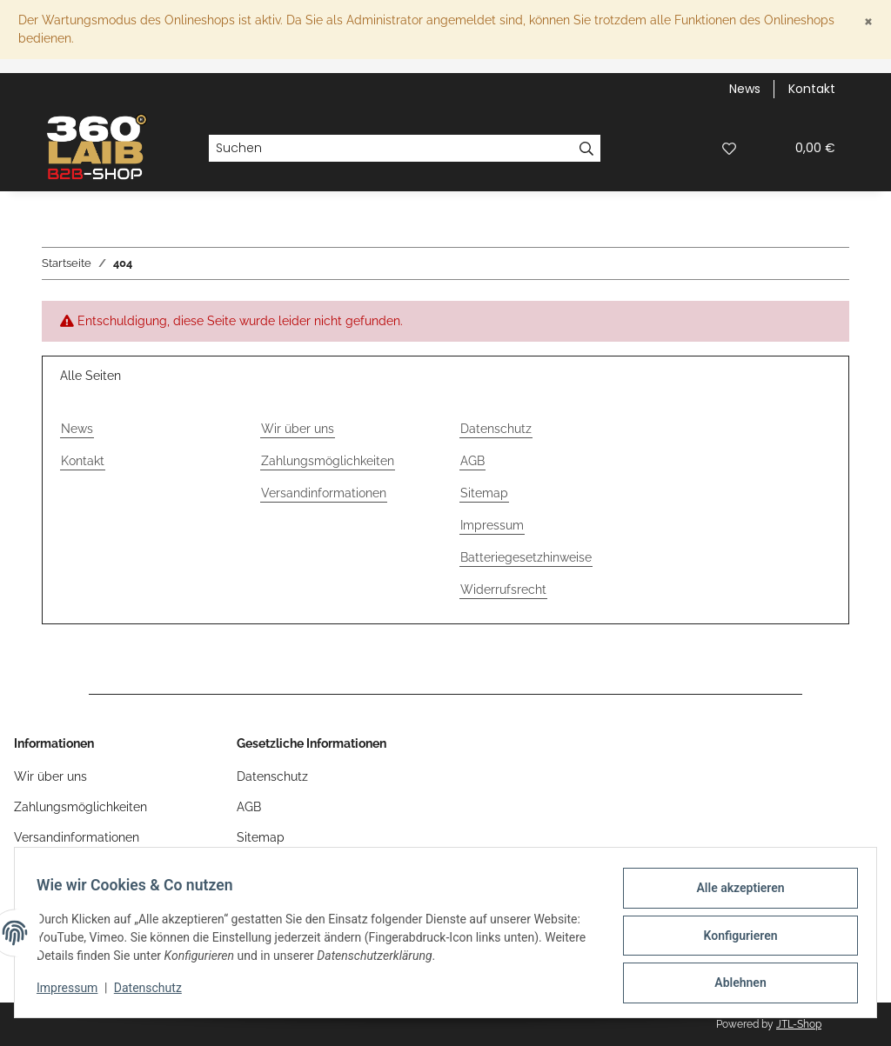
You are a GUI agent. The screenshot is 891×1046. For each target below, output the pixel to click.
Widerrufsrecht (503, 589)
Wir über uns (297, 429)
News (744, 88)
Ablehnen (734, 984)
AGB (472, 461)
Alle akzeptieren (734, 894)
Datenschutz (154, 992)
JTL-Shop (798, 1024)
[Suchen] (390, 148)
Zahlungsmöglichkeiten (327, 461)
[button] (687, 148)
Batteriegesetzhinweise (526, 557)
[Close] (868, 20)
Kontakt (811, 88)
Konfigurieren (734, 939)
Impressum (73, 992)
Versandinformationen (323, 493)
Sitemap (484, 493)
